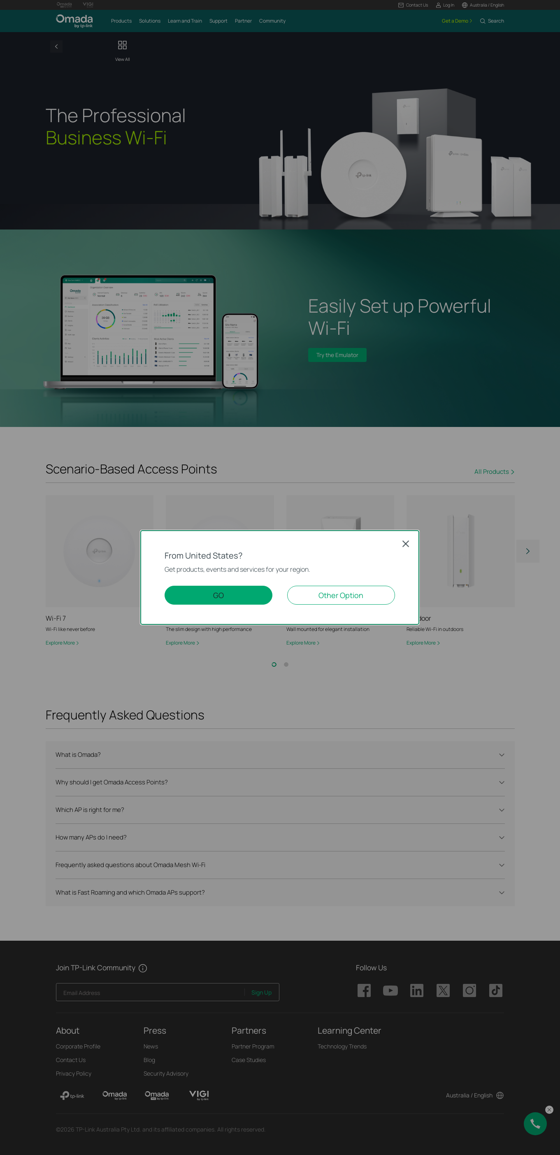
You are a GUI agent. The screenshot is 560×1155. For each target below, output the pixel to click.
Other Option (340, 595)
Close (405, 543)
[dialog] (280, 577)
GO (218, 595)
